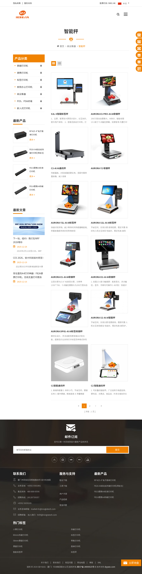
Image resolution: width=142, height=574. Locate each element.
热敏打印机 (75, 529)
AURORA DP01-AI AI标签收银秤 (66, 331)
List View (59, 63)
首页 (60, 46)
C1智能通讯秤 (58, 386)
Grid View (53, 63)
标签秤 (74, 552)
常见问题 (63, 505)
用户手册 (63, 494)
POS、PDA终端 (24, 101)
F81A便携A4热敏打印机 (36, 188)
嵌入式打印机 (23, 108)
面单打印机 (75, 546)
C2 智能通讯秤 (98, 386)
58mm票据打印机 (20, 541)
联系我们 (57, 562)
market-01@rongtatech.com (43, 509)
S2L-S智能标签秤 (59, 114)
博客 (91, 562)
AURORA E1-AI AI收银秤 (63, 277)
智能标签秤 (17, 552)
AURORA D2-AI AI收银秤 (103, 277)
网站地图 (81, 562)
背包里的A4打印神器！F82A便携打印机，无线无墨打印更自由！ (28, 275)
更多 (32, 140)
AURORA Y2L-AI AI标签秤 (63, 223)
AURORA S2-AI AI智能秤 (103, 318)
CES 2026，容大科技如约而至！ (29, 258)
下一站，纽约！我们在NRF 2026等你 (26, 240)
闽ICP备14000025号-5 (86, 567)
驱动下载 (63, 480)
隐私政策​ (17, 3)
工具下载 (63, 486)
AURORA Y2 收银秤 (100, 168)
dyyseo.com (110, 567)
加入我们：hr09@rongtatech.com (42, 515)
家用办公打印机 (24, 87)
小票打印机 (17, 529)
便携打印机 (22, 73)
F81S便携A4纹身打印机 (36, 169)
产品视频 (63, 499)
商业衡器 (71, 46)
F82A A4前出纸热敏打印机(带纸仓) (36, 151)
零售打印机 (75, 541)
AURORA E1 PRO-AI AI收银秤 (105, 114)
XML (99, 562)
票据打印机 (22, 66)
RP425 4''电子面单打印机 (36, 133)
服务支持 (28, 3)
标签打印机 (22, 80)
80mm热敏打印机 (20, 535)
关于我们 (44, 562)
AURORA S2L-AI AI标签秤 (103, 223)
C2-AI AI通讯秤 (58, 168)
